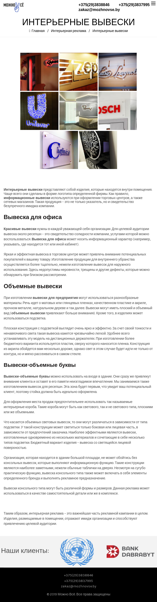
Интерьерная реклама (68, 31)
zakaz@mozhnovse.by (99, 10)
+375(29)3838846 (94, 5)
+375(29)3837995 (134, 5)
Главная (38, 31)
